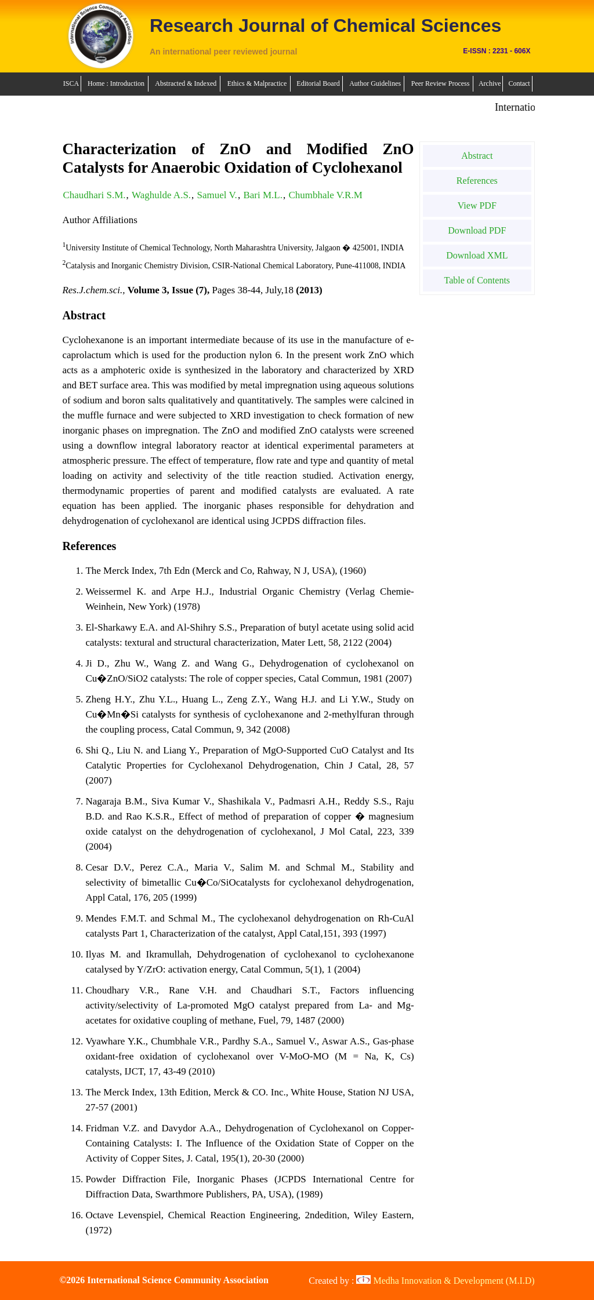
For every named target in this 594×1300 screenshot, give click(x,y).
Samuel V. (217, 195)
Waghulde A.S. (161, 195)
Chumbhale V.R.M (325, 195)
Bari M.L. (262, 195)
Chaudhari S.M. (94, 195)
